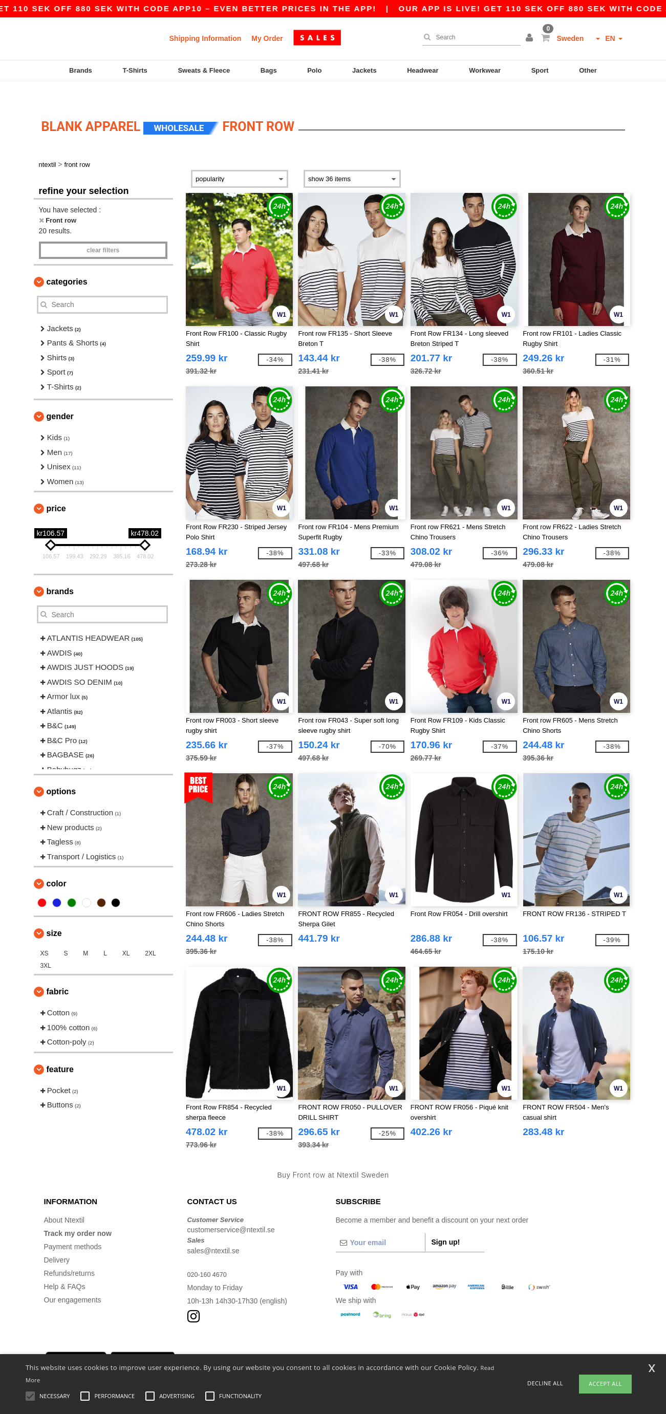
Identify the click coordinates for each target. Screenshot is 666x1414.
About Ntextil (64, 1202)
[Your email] (380, 1224)
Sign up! (446, 1224)
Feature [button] (60, 1051)
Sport (540, 70)
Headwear (422, 70)
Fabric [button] (58, 974)
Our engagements (72, 1282)
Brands (80, 70)
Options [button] (61, 774)
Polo (314, 70)
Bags (269, 70)
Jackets (364, 70)
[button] (531, 38)
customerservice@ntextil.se (231, 1212)
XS (44, 936)
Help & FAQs (64, 1269)
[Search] (468, 37)
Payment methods (73, 1229)
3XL (45, 948)
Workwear (485, 70)
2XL (150, 936)
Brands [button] (60, 574)
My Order (267, 38)
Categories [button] (67, 263)
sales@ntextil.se (213, 1233)
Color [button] (57, 866)
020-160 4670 (209, 1256)
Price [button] (56, 491)
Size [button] (54, 915)
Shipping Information (205, 38)
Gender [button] (60, 399)
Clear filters (103, 232)
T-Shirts (134, 70)
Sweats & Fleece (204, 70)
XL (126, 936)
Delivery (57, 1242)
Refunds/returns (69, 1255)
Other (588, 70)
